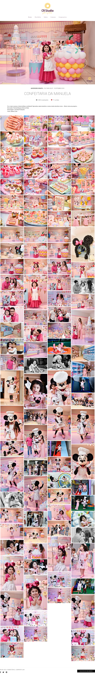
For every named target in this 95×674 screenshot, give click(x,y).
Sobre (46, 17)
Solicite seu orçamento (86, 671)
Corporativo (63, 17)
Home (30, 17)
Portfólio (38, 17)
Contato (53, 17)
